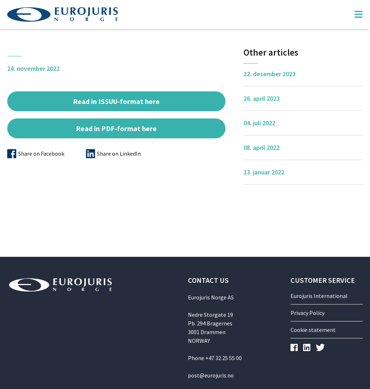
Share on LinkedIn (119, 153)
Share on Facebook (41, 153)
